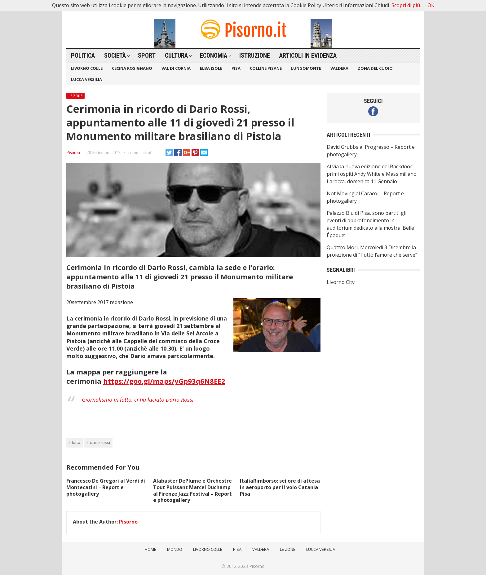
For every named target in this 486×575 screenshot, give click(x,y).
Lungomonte (306, 68)
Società (115, 55)
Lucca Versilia (86, 79)
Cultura (176, 55)
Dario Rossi (100, 442)
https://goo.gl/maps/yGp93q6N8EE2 (164, 381)
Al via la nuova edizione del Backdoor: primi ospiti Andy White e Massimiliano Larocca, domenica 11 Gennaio (372, 174)
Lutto (76, 442)
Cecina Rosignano (132, 68)
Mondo (174, 549)
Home (150, 549)
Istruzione (254, 55)
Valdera (339, 68)
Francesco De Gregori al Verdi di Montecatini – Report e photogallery (105, 487)
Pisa (236, 68)
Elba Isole (211, 68)
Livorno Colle (87, 68)
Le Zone (75, 95)
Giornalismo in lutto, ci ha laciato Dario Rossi (138, 399)
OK (430, 5)
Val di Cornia (176, 68)
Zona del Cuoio (375, 68)
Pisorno (73, 152)
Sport (147, 55)
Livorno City (341, 282)
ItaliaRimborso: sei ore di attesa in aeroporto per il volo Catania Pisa (280, 487)
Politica (83, 55)
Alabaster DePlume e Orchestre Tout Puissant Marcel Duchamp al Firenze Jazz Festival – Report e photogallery (192, 490)
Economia (213, 55)
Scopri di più (405, 5)
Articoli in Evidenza (308, 55)
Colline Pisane (266, 68)
